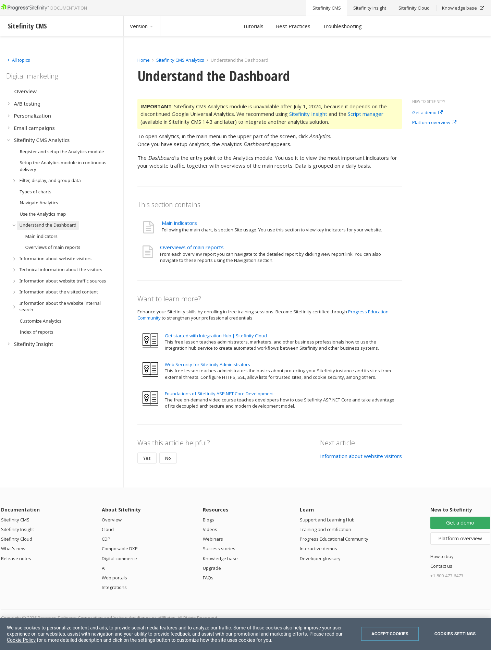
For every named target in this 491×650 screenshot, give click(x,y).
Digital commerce (119, 558)
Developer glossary (320, 558)
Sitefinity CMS (15, 520)
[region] (245, 634)
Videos (210, 529)
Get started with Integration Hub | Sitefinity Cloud (216, 336)
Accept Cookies (389, 633)
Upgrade (212, 568)
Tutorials (253, 26)
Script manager (365, 113)
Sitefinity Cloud (16, 539)
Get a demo (427, 113)
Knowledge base (220, 558)
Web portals (114, 578)
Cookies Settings (455, 633)
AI (104, 568)
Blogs (208, 520)
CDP (106, 539)
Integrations (114, 587)
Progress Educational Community (334, 539)
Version (142, 26)
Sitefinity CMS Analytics (180, 60)
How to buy (442, 556)
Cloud (108, 529)
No (168, 458)
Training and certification (325, 529)
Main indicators (179, 222)
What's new (13, 548)
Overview (112, 520)
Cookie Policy (21, 640)
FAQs (208, 578)
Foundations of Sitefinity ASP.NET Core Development (219, 393)
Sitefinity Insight (308, 113)
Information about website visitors (361, 456)
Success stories (219, 548)
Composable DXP (120, 548)
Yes (147, 458)
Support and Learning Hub (327, 520)
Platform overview (434, 122)
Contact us (441, 566)
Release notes (16, 558)
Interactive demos (318, 548)
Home (143, 60)
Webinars (213, 539)
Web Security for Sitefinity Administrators (207, 364)
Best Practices (293, 26)
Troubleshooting (342, 26)
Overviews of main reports (192, 247)
